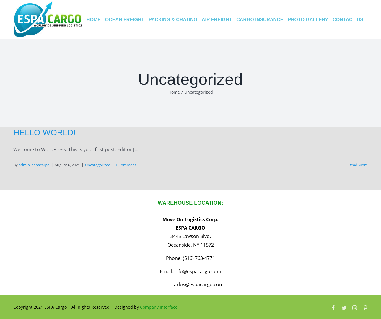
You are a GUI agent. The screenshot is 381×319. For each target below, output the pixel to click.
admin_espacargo (34, 164)
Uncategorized (97, 164)
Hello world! (44, 132)
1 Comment (125, 164)
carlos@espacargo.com (198, 284)
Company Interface (159, 307)
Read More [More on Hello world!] (358, 164)
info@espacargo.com (197, 271)
